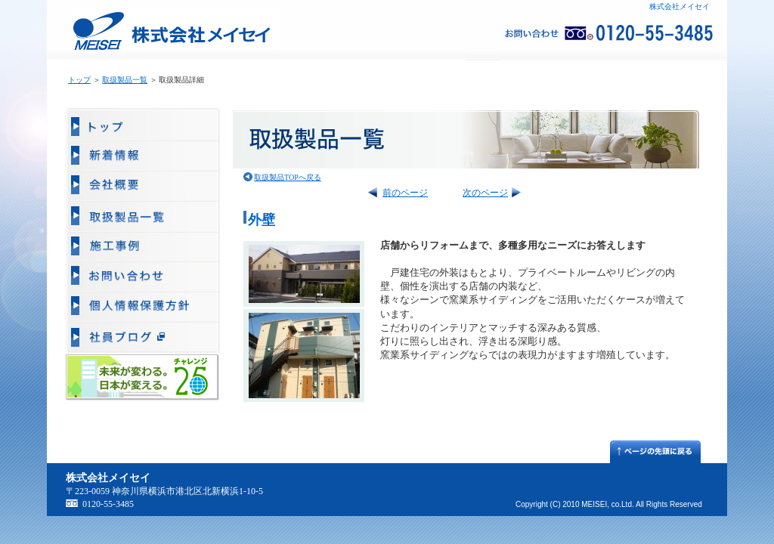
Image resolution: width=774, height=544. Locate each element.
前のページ (405, 192)
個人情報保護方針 (143, 307)
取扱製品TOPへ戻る (287, 177)
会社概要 (143, 187)
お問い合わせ (143, 277)
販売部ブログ (143, 338)
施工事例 (143, 247)
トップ (79, 80)
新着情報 (143, 156)
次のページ (485, 192)
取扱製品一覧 (124, 80)
